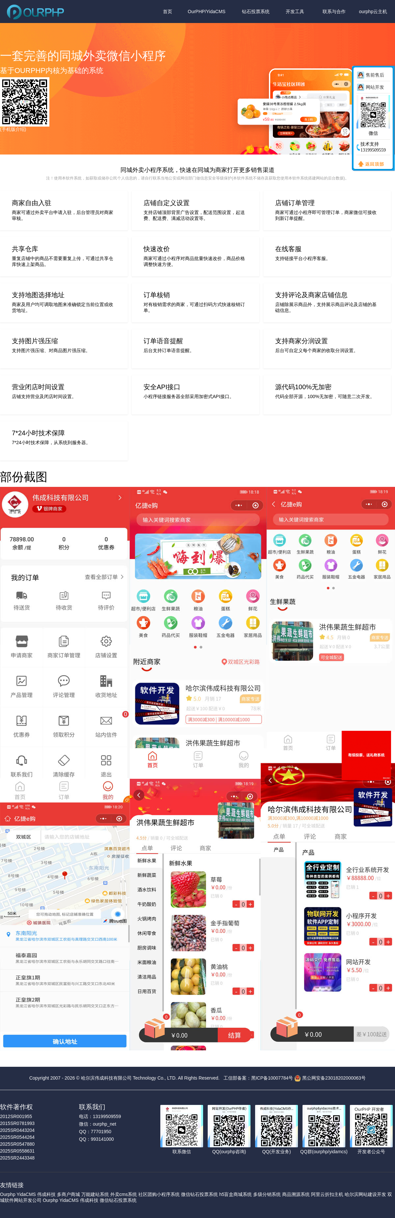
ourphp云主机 (373, 11)
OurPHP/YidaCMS (206, 11)
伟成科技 (46, 1194)
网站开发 (375, 87)
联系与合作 (334, 11)
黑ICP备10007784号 (272, 1077)
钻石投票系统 (256, 11)
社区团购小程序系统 (159, 1194)
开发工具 (295, 11)
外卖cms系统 (123, 1194)
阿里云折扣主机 (327, 1194)
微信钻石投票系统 (199, 1194)
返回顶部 (369, 164)
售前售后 (375, 75)
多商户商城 (68, 1194)
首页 (167, 11)
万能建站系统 (95, 1194)
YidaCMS (26, 1194)
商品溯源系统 (296, 1194)
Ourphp (7, 1194)
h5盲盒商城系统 (235, 1194)
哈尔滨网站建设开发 (365, 1194)
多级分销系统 (267, 1194)
